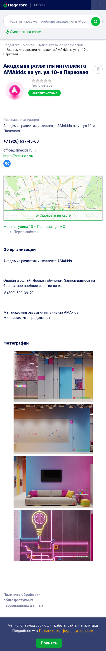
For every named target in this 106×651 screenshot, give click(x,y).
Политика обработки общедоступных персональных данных (23, 600)
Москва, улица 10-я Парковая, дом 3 (34, 227)
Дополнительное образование (61, 45)
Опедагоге (11, 45)
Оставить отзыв (44, 93)
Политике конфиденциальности (66, 631)
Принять (49, 643)
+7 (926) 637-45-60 (21, 141)
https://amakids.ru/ (18, 156)
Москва (28, 45)
